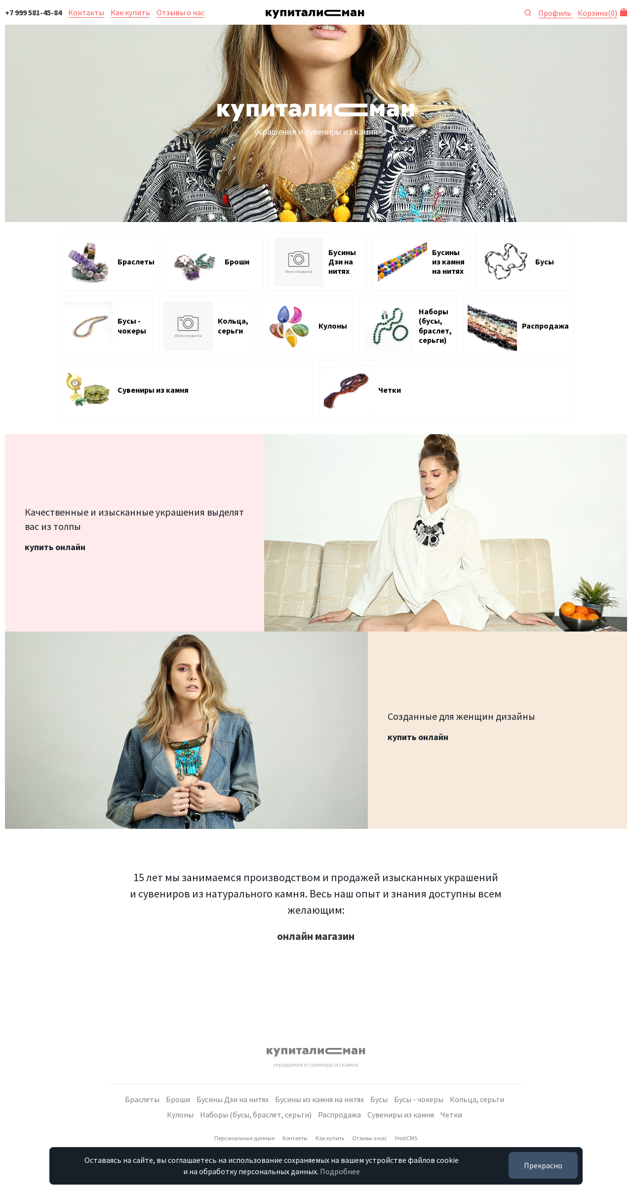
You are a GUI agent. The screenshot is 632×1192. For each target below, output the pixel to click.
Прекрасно (543, 1165)
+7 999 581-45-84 (33, 12)
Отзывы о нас (180, 12)
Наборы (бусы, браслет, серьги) (256, 1114)
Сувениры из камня (400, 1114)
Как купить (130, 12)
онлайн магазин (316, 936)
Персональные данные (244, 1138)
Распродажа (339, 1114)
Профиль (555, 13)
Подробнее (340, 1171)
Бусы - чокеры (418, 1099)
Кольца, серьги (477, 1099)
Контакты (86, 12)
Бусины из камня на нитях (319, 1099)
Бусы (379, 1099)
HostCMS (406, 1138)
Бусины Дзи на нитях (233, 1099)
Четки (451, 1114)
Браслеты (142, 1099)
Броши (178, 1099)
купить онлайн (55, 547)
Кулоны (180, 1114)
